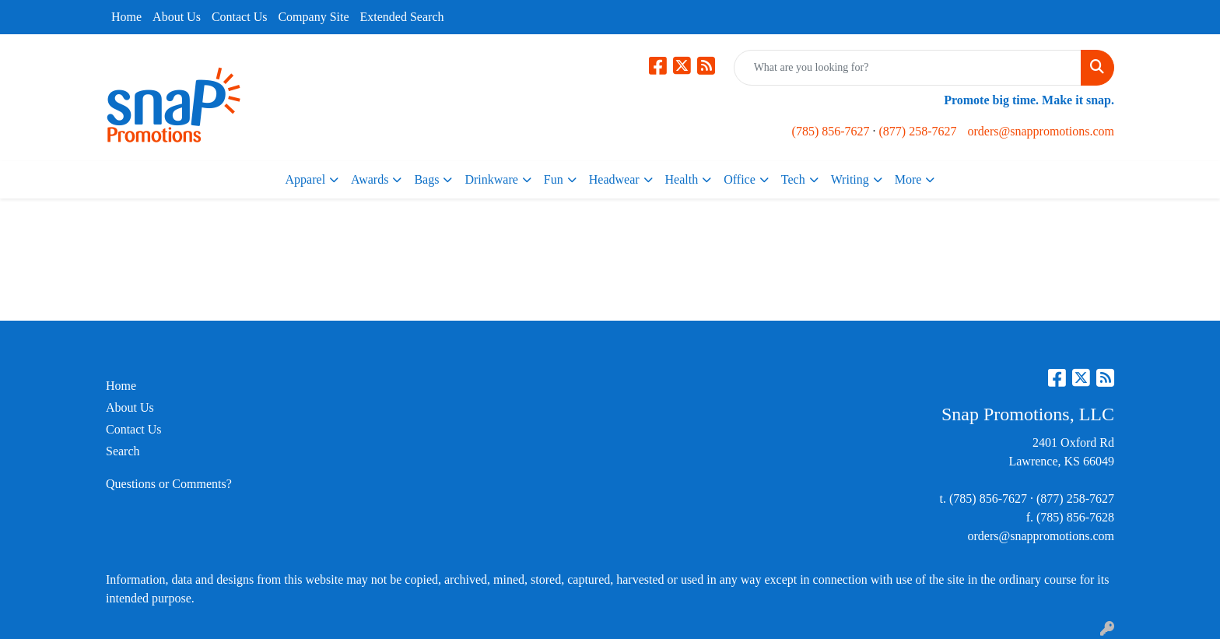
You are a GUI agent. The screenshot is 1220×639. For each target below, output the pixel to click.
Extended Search (402, 16)
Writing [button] (850, 179)
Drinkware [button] (491, 179)
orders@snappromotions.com (1041, 131)
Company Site (313, 16)
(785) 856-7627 (831, 131)
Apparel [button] (306, 179)
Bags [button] (426, 179)
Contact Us (240, 16)
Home (126, 16)
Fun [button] (553, 179)
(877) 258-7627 (918, 131)
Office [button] (739, 179)
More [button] (908, 179)
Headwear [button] (614, 179)
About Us (176, 16)
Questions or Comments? (169, 483)
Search (123, 451)
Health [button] (682, 179)
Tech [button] (793, 179)
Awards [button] (369, 179)
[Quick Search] (908, 68)
